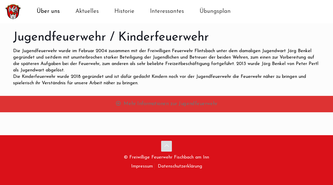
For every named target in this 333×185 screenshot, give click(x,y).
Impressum (142, 166)
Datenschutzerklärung (180, 166)
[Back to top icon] (166, 146)
